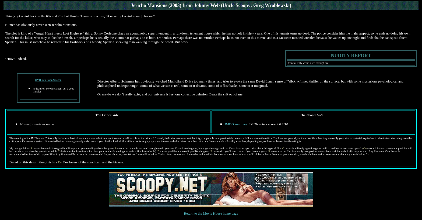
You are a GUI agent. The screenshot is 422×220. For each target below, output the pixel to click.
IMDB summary (236, 124)
